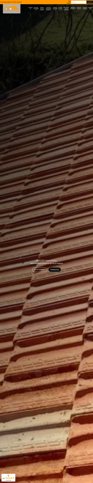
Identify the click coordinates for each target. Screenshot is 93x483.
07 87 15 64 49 (17, 2)
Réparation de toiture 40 (72, 8)
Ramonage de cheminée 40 (36, 8)
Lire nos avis (8, 480)
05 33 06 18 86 (6, 2)
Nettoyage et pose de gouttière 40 (66, 8)
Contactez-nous (54, 269)
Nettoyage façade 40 (85, 8)
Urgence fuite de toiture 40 (42, 8)
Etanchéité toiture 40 (79, 8)
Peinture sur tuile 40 (60, 8)
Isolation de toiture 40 (55, 8)
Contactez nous (90, 8)
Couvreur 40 (30, 8)
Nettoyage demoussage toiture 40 (48, 8)
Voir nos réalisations (39, 269)
